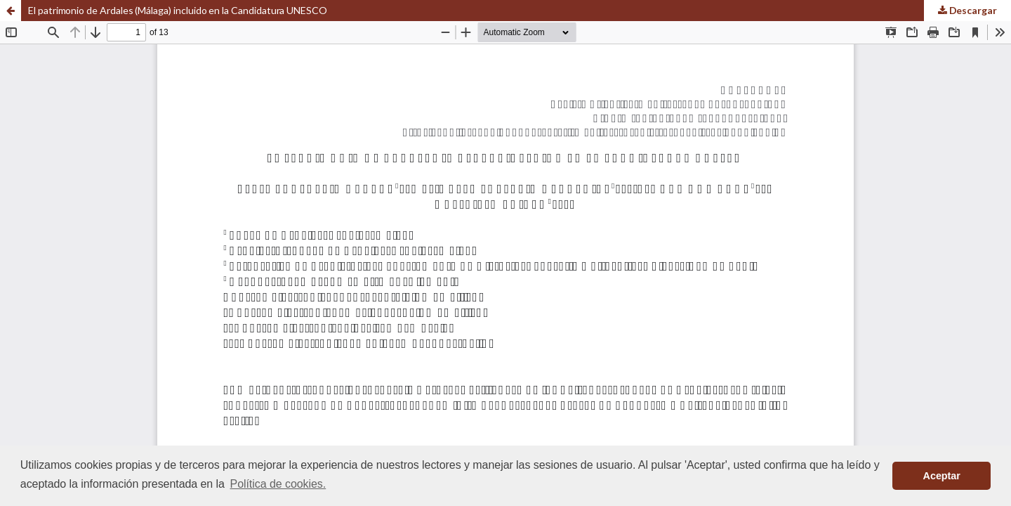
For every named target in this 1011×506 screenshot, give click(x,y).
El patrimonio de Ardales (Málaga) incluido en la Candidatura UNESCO (177, 10)
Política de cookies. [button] (278, 484)
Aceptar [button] (941, 475)
